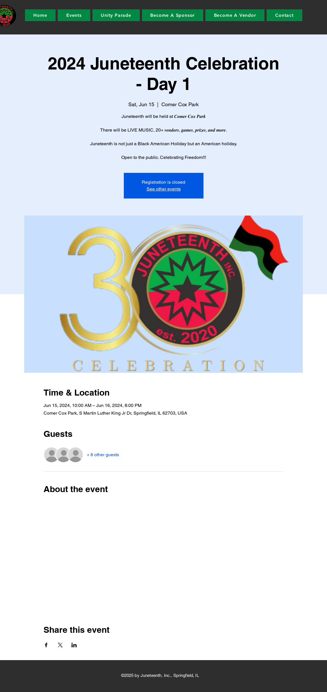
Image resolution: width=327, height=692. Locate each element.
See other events (164, 189)
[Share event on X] (60, 645)
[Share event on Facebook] (46, 645)
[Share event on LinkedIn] (74, 645)
